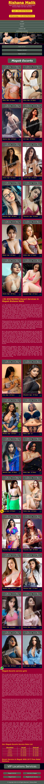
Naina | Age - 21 (27, 433)
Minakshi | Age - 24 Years (30, 395)
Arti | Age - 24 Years (29, 139)
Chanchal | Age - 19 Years (30, 216)
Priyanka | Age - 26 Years (30, 549)
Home (22, 21)
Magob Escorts (22, 60)
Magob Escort (12, 777)
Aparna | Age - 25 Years (9, 139)
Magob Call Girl (12, 773)
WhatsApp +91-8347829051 (22, 16)
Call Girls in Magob (32, 773)
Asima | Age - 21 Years (9, 177)
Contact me (22, 28)
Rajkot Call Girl (22, 53)
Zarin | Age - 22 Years (29, 666)
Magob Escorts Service (32, 777)
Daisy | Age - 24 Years (9, 627)
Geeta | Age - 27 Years (29, 255)
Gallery (22, 23)
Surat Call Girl (22, 46)
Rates (22, 26)
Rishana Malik (21, 3)
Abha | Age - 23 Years (9, 100)
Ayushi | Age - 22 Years (29, 177)
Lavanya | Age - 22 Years (30, 293)
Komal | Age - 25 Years (29, 627)
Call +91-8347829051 (22, 11)
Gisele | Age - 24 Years (9, 293)
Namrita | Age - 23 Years (10, 472)
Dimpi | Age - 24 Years (9, 255)
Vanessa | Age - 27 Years (30, 588)
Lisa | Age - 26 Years (8, 395)
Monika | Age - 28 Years (9, 433)
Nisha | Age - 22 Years (29, 472)
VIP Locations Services (22, 766)
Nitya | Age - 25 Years (9, 511)
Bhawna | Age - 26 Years (10, 216)
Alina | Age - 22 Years (29, 100)
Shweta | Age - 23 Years (9, 588)
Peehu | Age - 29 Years (29, 511)
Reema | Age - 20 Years (9, 666)
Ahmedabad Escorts (22, 31)
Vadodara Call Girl (22, 50)
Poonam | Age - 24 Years (10, 549)
